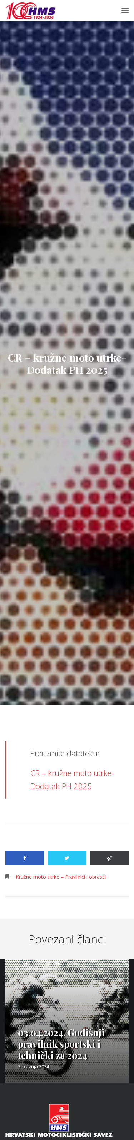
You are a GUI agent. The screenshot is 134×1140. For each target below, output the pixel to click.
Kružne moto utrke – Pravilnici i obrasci (61, 876)
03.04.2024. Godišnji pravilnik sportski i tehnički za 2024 (61, 1043)
